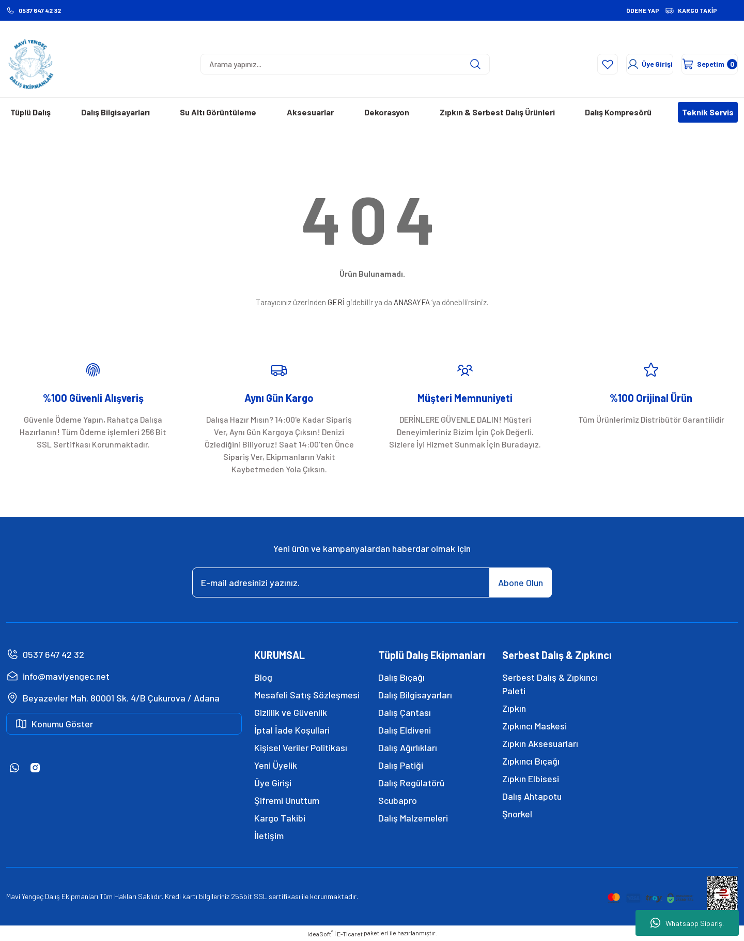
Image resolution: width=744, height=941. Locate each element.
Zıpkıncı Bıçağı (531, 761)
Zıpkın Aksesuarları (540, 743)
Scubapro (397, 800)
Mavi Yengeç (24, 896)
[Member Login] (611, 64)
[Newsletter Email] (372, 582)
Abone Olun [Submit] (520, 582)
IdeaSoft (320, 933)
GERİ (336, 302)
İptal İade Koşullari (292, 730)
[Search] (345, 64)
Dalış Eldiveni (404, 730)
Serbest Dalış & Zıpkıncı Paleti (549, 683)
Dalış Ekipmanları (71, 896)
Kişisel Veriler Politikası (300, 747)
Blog (263, 677)
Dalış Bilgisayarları (415, 694)
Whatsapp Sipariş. (687, 923)
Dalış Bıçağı (401, 677)
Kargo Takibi (279, 818)
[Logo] (31, 64)
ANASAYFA (412, 302)
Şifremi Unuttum (286, 800)
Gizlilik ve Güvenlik (290, 712)
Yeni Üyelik (275, 765)
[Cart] (698, 64)
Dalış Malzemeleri (413, 818)
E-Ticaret (350, 933)
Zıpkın (514, 708)
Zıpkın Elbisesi (530, 778)
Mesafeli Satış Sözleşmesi (307, 694)
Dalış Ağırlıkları (407, 747)
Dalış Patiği (400, 765)
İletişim (269, 835)
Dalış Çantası (404, 712)
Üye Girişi (272, 782)
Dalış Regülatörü (411, 782)
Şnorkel (517, 813)
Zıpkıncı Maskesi (534, 725)
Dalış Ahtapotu (532, 796)
